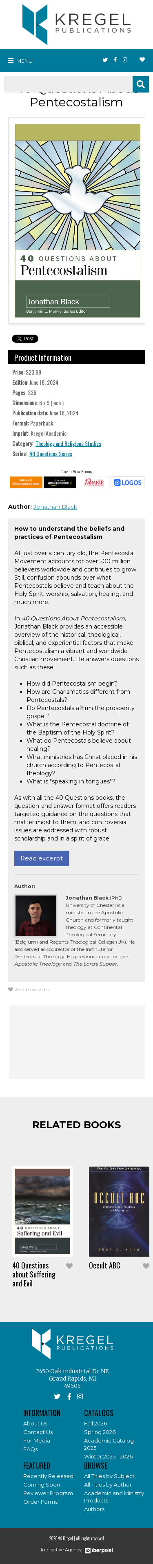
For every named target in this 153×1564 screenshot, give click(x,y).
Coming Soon (41, 1484)
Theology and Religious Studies (68, 443)
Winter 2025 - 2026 (108, 1456)
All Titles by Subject (109, 1476)
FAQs (30, 1449)
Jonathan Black (55, 506)
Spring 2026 (99, 1432)
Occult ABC (104, 1265)
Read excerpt (41, 858)
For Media (36, 1440)
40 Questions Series (50, 453)
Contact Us (38, 1432)
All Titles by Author (108, 1484)
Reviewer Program (48, 1493)
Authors (94, 1509)
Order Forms (40, 1501)
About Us (35, 1423)
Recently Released (48, 1476)
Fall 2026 (95, 1423)
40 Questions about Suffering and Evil (33, 1274)
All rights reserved (90, 1538)
